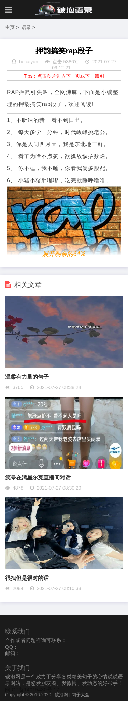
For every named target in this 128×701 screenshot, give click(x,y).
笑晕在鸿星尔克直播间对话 (38, 477)
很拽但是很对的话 (27, 578)
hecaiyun (28, 61)
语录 (26, 27)
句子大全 (80, 694)
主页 (10, 27)
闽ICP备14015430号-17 (32, 689)
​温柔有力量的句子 (27, 377)
